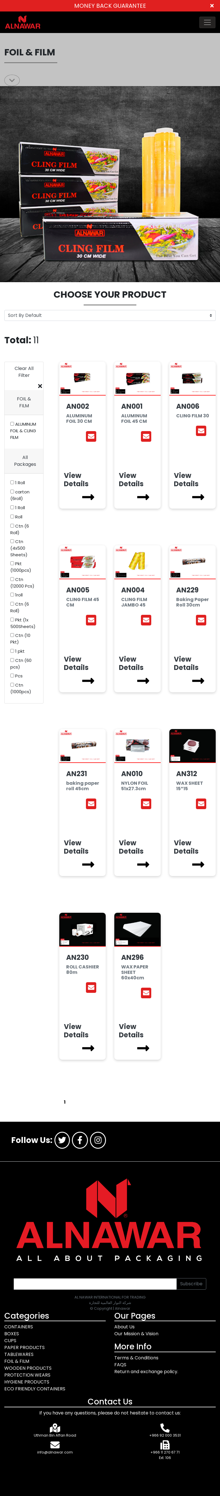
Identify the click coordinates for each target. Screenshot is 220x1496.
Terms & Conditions (136, 1357)
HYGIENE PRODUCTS (26, 1382)
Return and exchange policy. (146, 1371)
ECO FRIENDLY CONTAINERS (34, 1388)
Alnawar (122, 1308)
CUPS (10, 1340)
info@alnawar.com (55, 1452)
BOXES (11, 1333)
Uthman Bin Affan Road (55, 1435)
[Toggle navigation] (207, 22)
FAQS (120, 1364)
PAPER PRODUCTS (24, 1347)
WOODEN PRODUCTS (28, 1368)
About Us (124, 1326)
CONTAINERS (18, 1326)
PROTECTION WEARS (27, 1375)
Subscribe (191, 1283)
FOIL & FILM (16, 1361)
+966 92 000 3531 (165, 1435)
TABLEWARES (19, 1354)
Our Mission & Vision (136, 1333)
